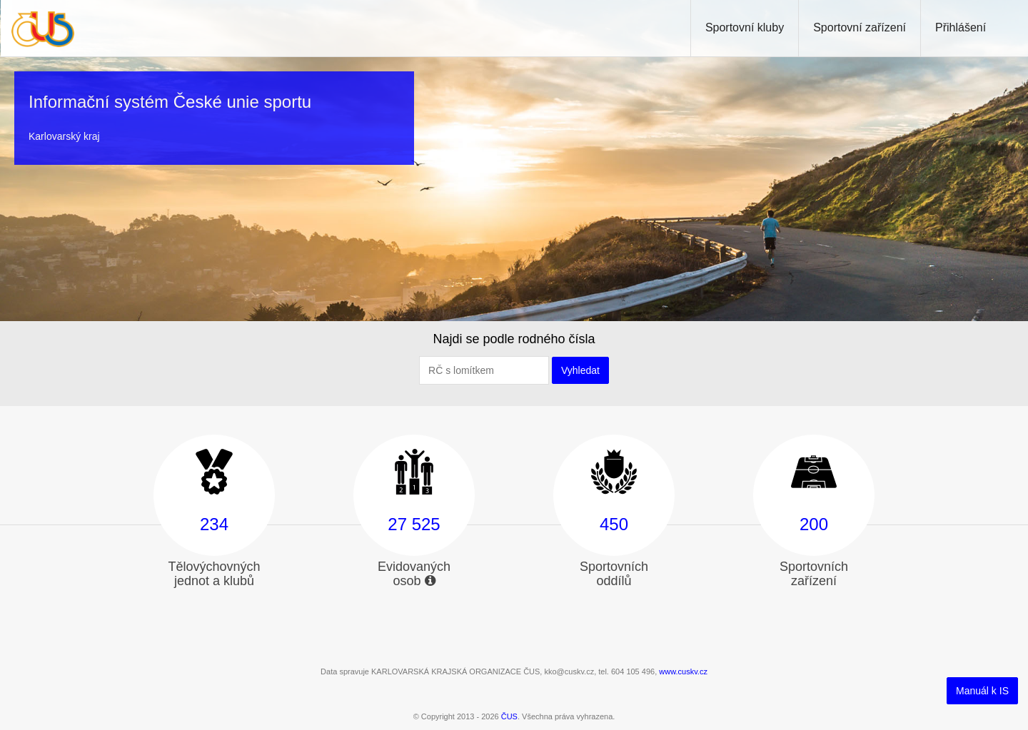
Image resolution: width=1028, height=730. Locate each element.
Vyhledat (580, 370)
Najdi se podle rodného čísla (514, 339)
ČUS (509, 716)
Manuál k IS (982, 690)
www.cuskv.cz (683, 671)
